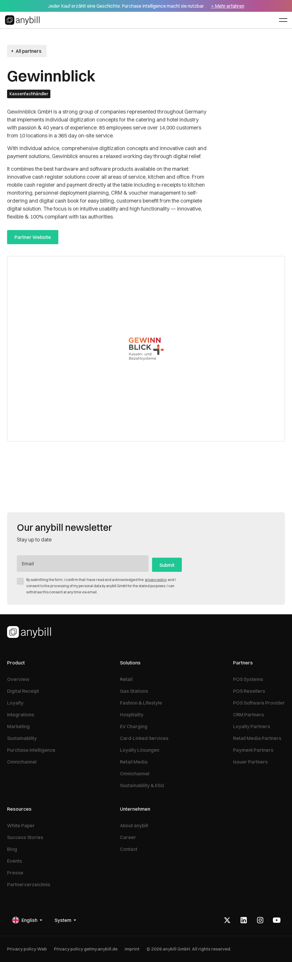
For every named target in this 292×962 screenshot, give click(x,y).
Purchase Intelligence (31, 750)
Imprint (132, 949)
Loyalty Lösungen (139, 750)
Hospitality (131, 715)
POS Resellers (249, 691)
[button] (283, 20)
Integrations (20, 715)
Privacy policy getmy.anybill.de (86, 949)
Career (128, 837)
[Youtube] (276, 920)
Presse (15, 873)
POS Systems (248, 679)
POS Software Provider (259, 703)
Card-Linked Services (144, 738)
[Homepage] (29, 632)
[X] (227, 920)
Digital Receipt (23, 691)
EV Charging (133, 726)
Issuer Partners (250, 762)
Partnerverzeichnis (28, 884)
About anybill (134, 825)
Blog (12, 849)
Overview (18, 679)
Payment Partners (253, 750)
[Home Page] (23, 20)
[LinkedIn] (243, 920)
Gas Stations (134, 691)
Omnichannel (22, 762)
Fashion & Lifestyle (141, 703)
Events (14, 861)
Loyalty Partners (251, 726)
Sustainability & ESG (142, 785)
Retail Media (134, 762)
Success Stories (25, 837)
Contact (128, 849)
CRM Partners (248, 715)
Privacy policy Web (27, 949)
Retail (126, 679)
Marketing (18, 726)
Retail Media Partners (257, 738)
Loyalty (15, 703)
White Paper (21, 825)
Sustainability (22, 738)
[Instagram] (260, 920)
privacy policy (156, 579)
